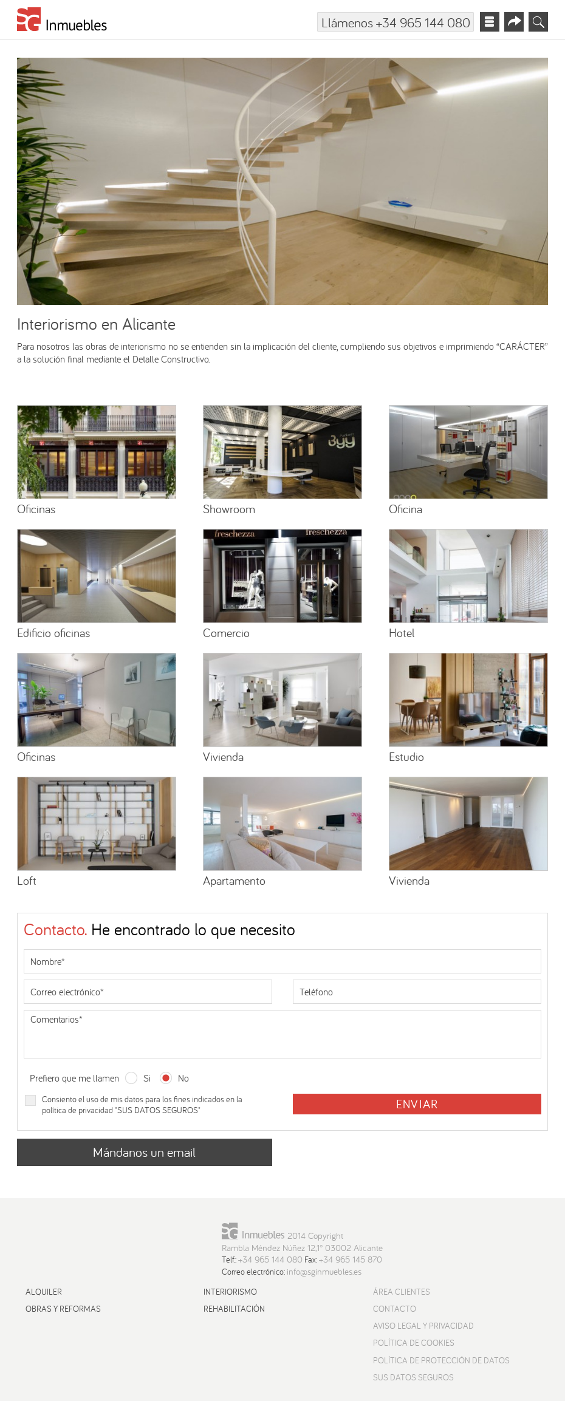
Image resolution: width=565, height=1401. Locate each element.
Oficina (405, 508)
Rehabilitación (234, 1308)
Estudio (406, 756)
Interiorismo (230, 1291)
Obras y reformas (63, 1308)
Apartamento (234, 880)
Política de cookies (413, 1342)
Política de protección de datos (441, 1360)
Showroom (229, 508)
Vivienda (223, 756)
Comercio (226, 632)
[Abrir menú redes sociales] (514, 22)
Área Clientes (401, 1291)
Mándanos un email (144, 1152)
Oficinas (36, 508)
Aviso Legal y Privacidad (423, 1325)
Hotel (401, 632)
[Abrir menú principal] (489, 22)
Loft (26, 880)
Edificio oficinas (53, 632)
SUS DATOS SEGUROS (157, 1110)
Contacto (394, 1308)
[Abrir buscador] (538, 22)
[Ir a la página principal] (62, 21)
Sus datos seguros (413, 1377)
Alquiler (44, 1291)
